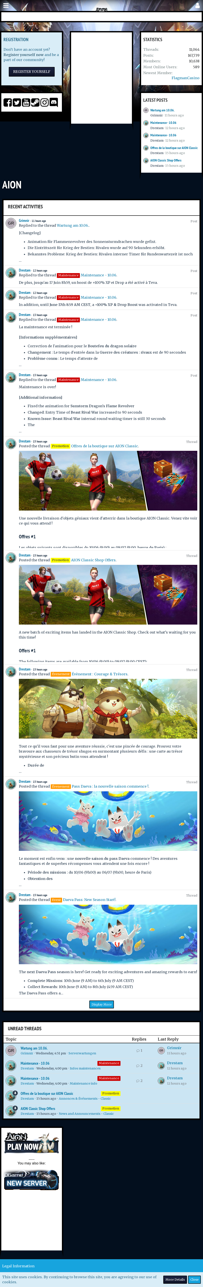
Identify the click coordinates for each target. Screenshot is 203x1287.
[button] (6, 5)
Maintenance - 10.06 (163, 122)
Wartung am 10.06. (162, 110)
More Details (175, 1280)
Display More (102, 1004)
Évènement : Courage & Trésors (100, 674)
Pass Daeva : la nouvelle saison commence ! (110, 786)
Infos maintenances (85, 1068)
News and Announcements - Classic (86, 1114)
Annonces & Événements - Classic (85, 1099)
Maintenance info (83, 1083)
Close (194, 1280)
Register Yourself (31, 71)
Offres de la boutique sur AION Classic (174, 148)
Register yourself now (24, 55)
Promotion (110, 1093)
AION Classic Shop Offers (165, 160)
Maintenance (109, 1063)
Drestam (156, 128)
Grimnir (156, 115)
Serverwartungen (82, 1053)
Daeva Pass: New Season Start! (89, 899)
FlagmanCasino (185, 78)
